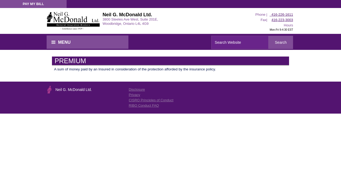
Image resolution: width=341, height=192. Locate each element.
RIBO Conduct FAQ (144, 105)
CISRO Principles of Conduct (151, 100)
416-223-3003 (282, 20)
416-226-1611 (281, 15)
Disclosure (137, 89)
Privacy (134, 95)
